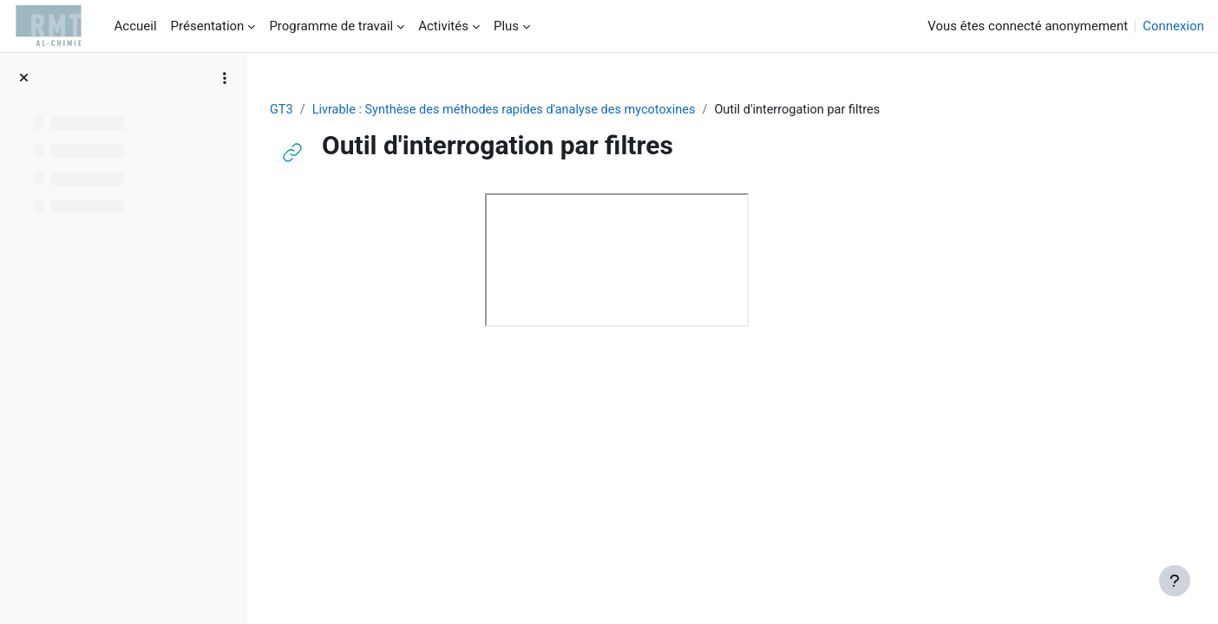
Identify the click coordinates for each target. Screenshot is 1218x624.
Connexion (1173, 26)
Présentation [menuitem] (208, 26)
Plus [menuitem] (506, 26)
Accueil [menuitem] (136, 26)
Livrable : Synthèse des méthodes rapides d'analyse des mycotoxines (613, 110)
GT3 (384, 110)
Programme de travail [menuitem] (331, 26)
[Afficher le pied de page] (1174, 580)
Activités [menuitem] (443, 26)
